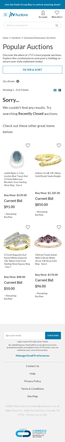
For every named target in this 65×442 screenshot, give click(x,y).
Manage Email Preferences (32, 355)
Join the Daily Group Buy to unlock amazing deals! (33, 4)
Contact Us (32, 365)
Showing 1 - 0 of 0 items (16, 89)
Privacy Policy (32, 381)
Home (5, 37)
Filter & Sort (32, 69)
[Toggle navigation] (5, 14)
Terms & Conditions (32, 388)
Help (32, 373)
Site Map (32, 396)
